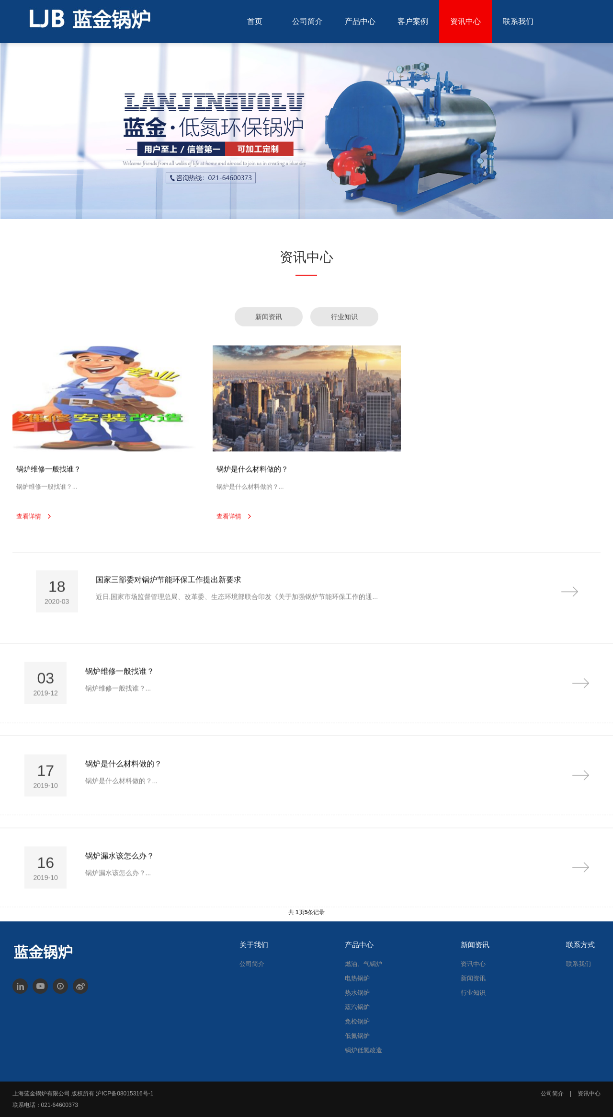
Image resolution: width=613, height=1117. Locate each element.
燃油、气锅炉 (363, 963)
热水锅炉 (357, 992)
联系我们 (578, 963)
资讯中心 (473, 963)
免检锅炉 (357, 1021)
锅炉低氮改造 (363, 1050)
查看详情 (28, 532)
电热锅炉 (357, 978)
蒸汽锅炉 (357, 1007)
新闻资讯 (473, 978)
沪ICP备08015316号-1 (124, 1093)
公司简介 (251, 963)
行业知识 (473, 992)
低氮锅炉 (357, 1035)
